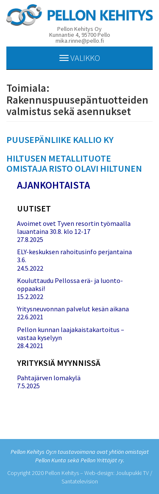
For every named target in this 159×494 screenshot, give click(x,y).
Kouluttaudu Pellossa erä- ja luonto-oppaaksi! (70, 284)
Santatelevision (79, 481)
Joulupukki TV (132, 473)
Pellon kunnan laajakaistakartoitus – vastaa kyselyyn (70, 333)
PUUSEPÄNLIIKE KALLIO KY (60, 139)
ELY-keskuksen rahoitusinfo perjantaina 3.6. (74, 255)
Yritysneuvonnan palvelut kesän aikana (73, 309)
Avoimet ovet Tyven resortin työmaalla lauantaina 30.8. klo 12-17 (74, 227)
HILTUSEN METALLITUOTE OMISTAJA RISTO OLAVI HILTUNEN (74, 163)
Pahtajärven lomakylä (49, 377)
